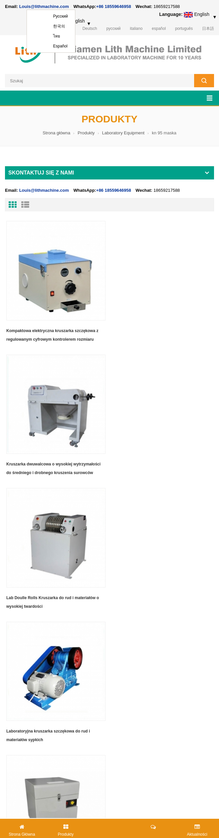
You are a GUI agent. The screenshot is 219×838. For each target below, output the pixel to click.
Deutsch (89, 28)
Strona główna (56, 132)
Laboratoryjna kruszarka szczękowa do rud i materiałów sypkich (157, 463)
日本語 (208, 28)
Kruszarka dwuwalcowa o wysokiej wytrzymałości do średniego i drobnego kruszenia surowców (163, 332)
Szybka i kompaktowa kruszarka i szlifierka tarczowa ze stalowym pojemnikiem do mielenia (51, 594)
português (184, 28)
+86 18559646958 (113, 6)
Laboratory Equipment (123, 132)
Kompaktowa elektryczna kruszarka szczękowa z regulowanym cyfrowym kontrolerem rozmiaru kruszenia (52, 333)
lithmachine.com (176, 807)
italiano (136, 28)
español (159, 28)
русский (113, 28)
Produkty (86, 132)
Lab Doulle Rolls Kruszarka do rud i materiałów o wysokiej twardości (52, 463)
